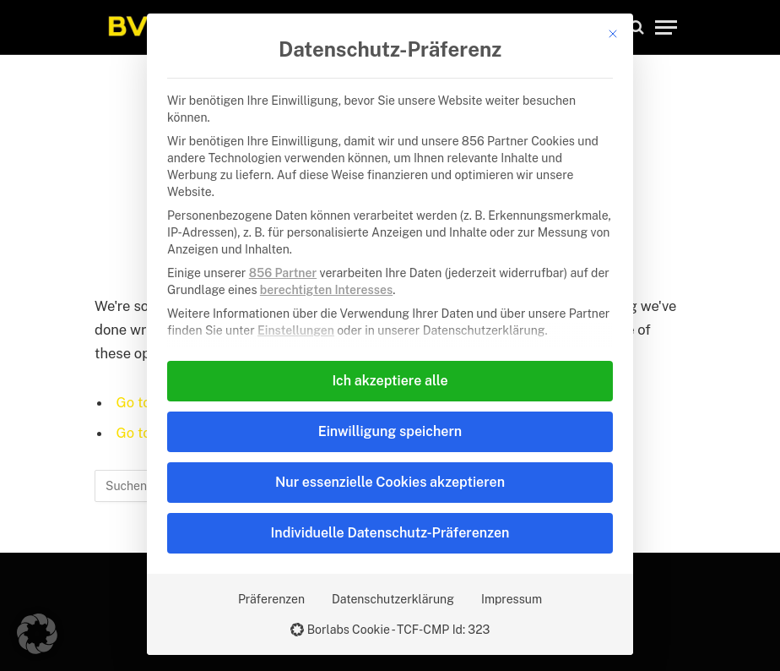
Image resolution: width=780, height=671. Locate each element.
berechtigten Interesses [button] (326, 290)
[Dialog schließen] (612, 33)
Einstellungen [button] (295, 330)
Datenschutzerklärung (393, 599)
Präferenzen (271, 599)
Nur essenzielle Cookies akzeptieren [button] (390, 482)
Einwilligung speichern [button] (390, 431)
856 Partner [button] (283, 273)
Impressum (511, 599)
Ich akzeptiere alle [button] (389, 381)
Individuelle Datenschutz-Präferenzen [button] (390, 533)
